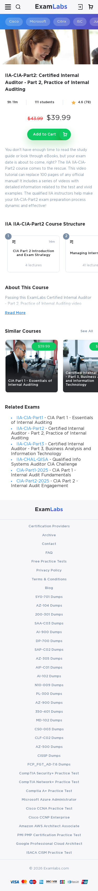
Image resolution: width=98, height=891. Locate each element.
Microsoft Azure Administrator (49, 799)
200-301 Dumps (49, 614)
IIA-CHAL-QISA (32, 460)
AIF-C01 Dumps (49, 667)
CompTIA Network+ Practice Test (49, 782)
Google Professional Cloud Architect (49, 843)
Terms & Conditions (49, 579)
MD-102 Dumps (49, 720)
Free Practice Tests (49, 561)
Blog (49, 588)
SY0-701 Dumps (49, 596)
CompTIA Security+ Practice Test (49, 773)
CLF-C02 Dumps (49, 737)
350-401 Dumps (49, 711)
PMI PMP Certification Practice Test (49, 835)
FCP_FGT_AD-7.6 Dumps (49, 764)
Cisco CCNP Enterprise (49, 817)
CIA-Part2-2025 (32, 481)
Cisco (14, 21)
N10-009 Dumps (49, 685)
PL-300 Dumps (49, 693)
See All (86, 331)
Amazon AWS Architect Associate (49, 826)
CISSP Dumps (49, 755)
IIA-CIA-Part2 (30, 429)
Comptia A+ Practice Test (49, 791)
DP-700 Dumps (49, 641)
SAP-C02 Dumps (49, 649)
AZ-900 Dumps (49, 702)
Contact (49, 543)
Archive (49, 535)
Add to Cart (44, 134)
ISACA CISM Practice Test (49, 852)
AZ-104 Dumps (49, 605)
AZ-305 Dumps (49, 658)
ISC (80, 21)
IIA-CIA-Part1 (29, 418)
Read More (15, 313)
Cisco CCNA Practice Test (49, 808)
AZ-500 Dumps (49, 746)
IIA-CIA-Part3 (30, 444)
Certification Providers (49, 526)
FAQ (49, 552)
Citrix (61, 21)
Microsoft (38, 21)
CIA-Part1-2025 (32, 470)
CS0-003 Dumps (49, 729)
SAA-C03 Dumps (49, 623)
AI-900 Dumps (49, 632)
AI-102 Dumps (49, 676)
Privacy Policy (49, 570)
